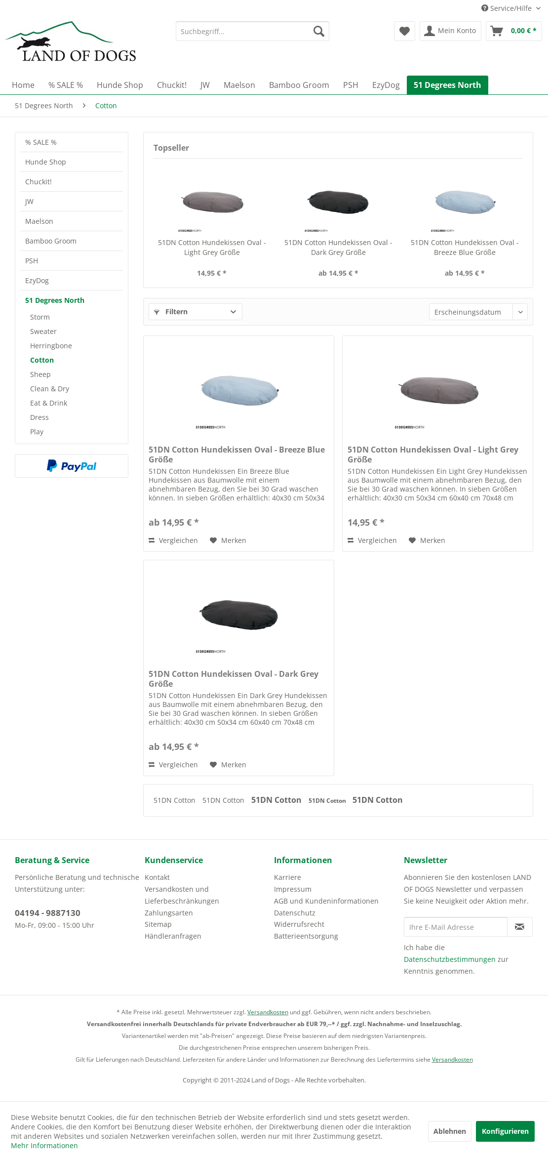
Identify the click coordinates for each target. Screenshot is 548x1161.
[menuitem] (252, 31)
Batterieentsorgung (306, 936)
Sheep (40, 374)
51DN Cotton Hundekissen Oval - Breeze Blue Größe (465, 247)
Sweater (43, 331)
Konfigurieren (505, 1131)
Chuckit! (38, 181)
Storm (40, 317)
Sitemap (158, 924)
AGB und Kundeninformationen (326, 901)
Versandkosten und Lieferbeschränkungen (182, 895)
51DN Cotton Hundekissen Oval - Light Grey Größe (212, 247)
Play (36, 431)
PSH (31, 260)
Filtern (171, 311)
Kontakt (157, 877)
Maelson (39, 221)
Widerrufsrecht (299, 924)
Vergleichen (173, 540)
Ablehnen (449, 1131)
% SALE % (41, 142)
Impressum (293, 889)
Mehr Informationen (44, 1145)
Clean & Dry (49, 388)
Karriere (287, 877)
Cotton (42, 360)
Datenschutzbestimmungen (450, 959)
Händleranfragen (173, 936)
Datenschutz (294, 912)
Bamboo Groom (51, 241)
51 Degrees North (54, 300)
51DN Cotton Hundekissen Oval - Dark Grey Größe (338, 247)
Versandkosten (267, 1012)
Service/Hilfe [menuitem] (507, 8)
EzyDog (37, 280)
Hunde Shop (45, 161)
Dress (39, 417)
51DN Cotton (175, 800)
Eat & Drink (48, 403)
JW (29, 201)
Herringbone (51, 345)
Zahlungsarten (169, 912)
